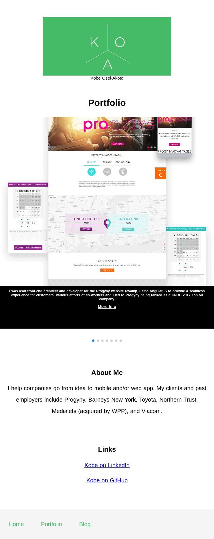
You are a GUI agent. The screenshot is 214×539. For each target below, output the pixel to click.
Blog (85, 524)
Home (16, 524)
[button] (93, 340)
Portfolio (51, 524)
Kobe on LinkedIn (107, 465)
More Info (107, 306)
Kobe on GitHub (107, 480)
